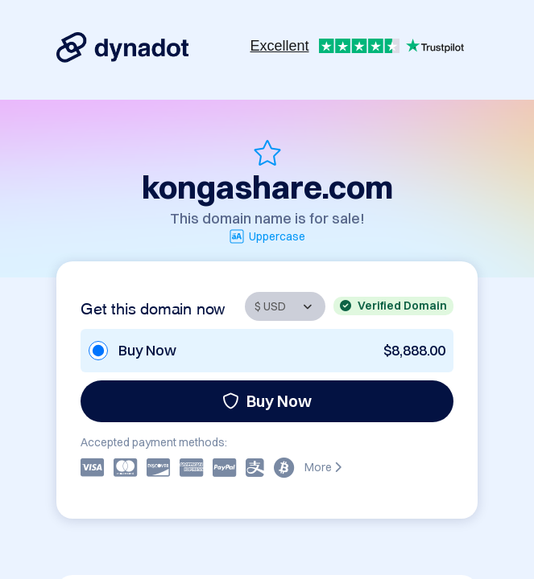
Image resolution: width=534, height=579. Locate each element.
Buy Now (267, 401)
